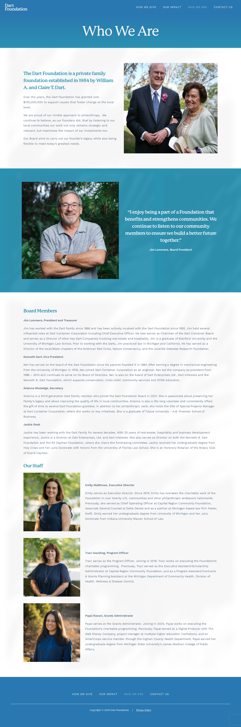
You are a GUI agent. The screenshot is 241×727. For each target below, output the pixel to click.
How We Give (146, 7)
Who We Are (197, 7)
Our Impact (172, 7)
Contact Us (223, 7)
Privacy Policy (143, 710)
